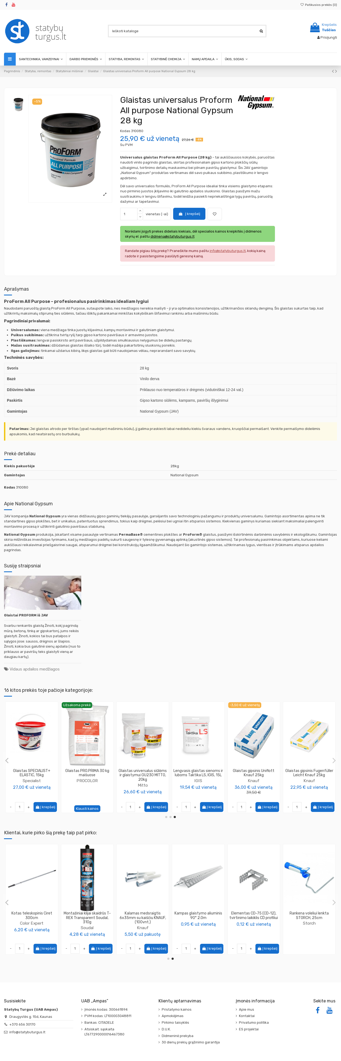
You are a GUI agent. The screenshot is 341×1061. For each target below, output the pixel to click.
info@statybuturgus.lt (27, 1032)
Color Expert (253, 923)
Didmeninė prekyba (177, 1036)
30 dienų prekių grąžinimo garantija (191, 1042)
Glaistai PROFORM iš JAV (26, 615)
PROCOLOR (31, 780)
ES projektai (249, 1029)
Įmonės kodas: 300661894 (106, 1009)
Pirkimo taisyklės (175, 1023)
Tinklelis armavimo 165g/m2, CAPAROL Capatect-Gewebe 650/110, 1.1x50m (32, 918)
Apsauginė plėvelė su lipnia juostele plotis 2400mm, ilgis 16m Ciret (198, 918)
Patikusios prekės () (318, 5)
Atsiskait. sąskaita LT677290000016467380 (104, 1031)
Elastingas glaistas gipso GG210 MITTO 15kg (143, 773)
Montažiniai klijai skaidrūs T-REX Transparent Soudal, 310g (309, 918)
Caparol (32, 927)
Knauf (253, 780)
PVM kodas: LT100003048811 (107, 1016)
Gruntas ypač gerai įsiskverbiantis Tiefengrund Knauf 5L (142, 918)
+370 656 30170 (22, 1024)
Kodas (125, 131)
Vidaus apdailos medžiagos (35, 669)
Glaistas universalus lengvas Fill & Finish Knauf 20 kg (253, 773)
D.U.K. (166, 1029)
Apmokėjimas (173, 1016)
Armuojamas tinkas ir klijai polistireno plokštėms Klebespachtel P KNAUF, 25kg (87, 918)
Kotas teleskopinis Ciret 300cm (253, 915)
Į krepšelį (189, 214)
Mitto (87, 785)
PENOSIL (198, 785)
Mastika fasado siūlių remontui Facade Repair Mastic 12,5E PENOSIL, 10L (198, 775)
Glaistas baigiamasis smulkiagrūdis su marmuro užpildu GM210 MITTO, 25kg (87, 775)
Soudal (309, 927)
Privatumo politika (254, 1023)
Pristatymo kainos (177, 1009)
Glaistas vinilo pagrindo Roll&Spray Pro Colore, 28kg (32, 773)
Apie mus (246, 1009)
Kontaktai (247, 1016)
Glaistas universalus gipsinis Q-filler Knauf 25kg (309, 773)
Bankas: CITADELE (99, 1023)
